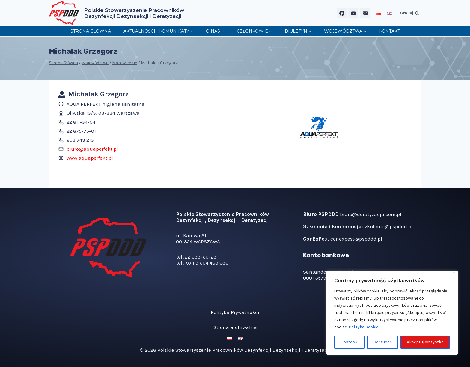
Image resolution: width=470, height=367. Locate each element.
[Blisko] (454, 273)
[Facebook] (342, 13)
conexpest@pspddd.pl (356, 239)
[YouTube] (353, 13)
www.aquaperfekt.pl (90, 158)
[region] (392, 313)
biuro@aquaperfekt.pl (92, 149)
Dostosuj (349, 342)
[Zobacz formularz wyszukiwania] (409, 13)
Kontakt (389, 31)
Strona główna (90, 31)
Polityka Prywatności (235, 312)
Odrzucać (382, 342)
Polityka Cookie (363, 327)
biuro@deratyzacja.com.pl (370, 214)
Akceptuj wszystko (425, 342)
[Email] (365, 13)
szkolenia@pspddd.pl (387, 226)
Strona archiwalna (235, 327)
